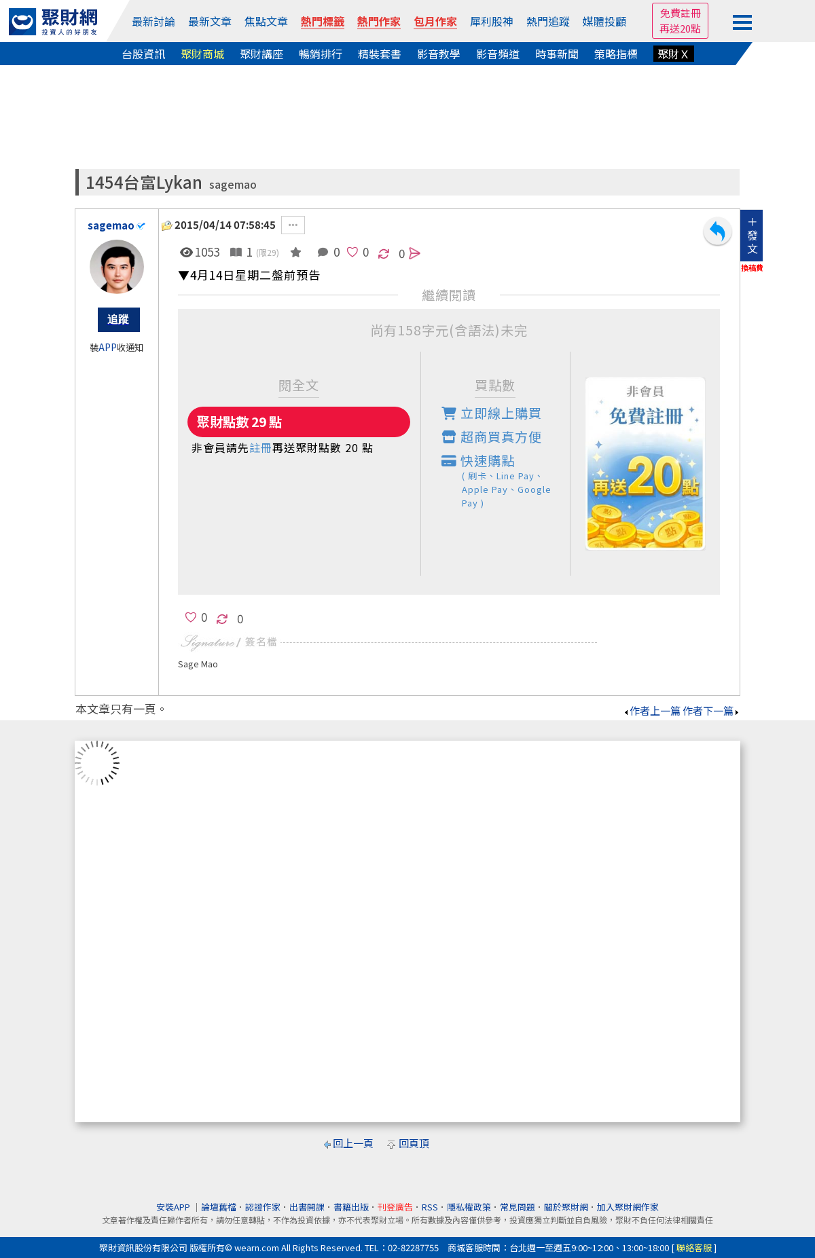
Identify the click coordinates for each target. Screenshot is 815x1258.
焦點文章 (266, 21)
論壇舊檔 (218, 1206)
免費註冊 (680, 12)
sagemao (233, 184)
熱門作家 (379, 21)
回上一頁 (353, 1143)
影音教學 (438, 53)
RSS (430, 1206)
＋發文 (752, 235)
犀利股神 (491, 21)
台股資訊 (143, 53)
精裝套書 (379, 53)
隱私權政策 (469, 1206)
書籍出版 (351, 1206)
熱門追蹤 (548, 21)
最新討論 (153, 21)
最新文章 (210, 21)
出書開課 (307, 1206)
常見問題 (517, 1206)
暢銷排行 (320, 53)
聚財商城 (202, 53)
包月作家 (435, 21)
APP (107, 347)
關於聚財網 (566, 1206)
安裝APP (174, 1206)
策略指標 (616, 53)
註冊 (260, 447)
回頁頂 (414, 1143)
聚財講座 (261, 53)
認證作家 (262, 1206)
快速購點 (505, 480)
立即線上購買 (491, 412)
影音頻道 (498, 53)
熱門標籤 (322, 21)
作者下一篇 (711, 710)
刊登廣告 (395, 1206)
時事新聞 (557, 53)
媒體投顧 (604, 21)
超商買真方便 (491, 436)
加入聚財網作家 (628, 1206)
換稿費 (752, 267)
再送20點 (680, 28)
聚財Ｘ (673, 53)
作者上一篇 (652, 710)
